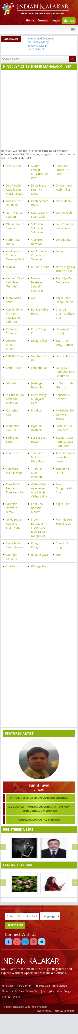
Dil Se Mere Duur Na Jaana (38, 189)
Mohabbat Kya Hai (13, 428)
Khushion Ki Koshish (63, 397)
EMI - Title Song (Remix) (64, 343)
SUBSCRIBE (15, 925)
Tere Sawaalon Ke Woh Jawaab (65, 457)
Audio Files (17, 991)
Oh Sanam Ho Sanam (15, 226)
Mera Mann (63, 201)
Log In (56, 20)
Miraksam (37, 410)
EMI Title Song (15, 356)
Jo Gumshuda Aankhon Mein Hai (15, 399)
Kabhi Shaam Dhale (39, 203)
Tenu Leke (13, 453)
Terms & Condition (64, 1010)
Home (30, 20)
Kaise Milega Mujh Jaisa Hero (39, 399)
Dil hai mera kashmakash (64, 187)
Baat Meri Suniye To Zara (62, 170)
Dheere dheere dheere (11, 345)
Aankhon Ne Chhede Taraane (39, 255)
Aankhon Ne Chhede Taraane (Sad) (15, 255)
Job (43, 991)
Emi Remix (13, 566)
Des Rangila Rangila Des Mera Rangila (14, 189)
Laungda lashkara (11, 557)
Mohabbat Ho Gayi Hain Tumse (65, 414)
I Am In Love (14, 368)
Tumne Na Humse (13, 242)
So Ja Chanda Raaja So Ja (64, 226)
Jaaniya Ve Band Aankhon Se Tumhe (65, 372)
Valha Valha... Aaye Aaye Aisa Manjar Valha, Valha (40, 490)
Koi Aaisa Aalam (12, 412)
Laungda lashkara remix (11, 508)
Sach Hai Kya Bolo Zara (64, 428)
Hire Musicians (42, 985)
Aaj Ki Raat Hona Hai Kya (64, 300)
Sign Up (69, 20)
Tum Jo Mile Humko (63, 471)
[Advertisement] (38, 109)
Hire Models (60, 985)
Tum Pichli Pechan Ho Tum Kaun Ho (15, 488)
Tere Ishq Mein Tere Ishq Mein (37, 457)
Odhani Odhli (64, 212)
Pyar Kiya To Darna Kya (64, 280)
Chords (6, 996)
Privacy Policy (43, 1010)
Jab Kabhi (12, 383)
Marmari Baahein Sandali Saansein (37, 284)
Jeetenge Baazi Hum (38, 385)
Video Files (32, 991)
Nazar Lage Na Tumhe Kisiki (65, 269)
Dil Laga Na (38, 566)
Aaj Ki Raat (63, 504)
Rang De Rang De (36, 545)
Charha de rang (62, 545)
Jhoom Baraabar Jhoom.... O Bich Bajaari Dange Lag (39, 528)
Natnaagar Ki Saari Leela (39, 214)
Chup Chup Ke (38, 331)
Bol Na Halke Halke (39, 311)
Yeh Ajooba (63, 240)
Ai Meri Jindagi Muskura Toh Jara (40, 172)
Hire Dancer (24, 985)
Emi (58, 555)
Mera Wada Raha (13, 300)
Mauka (10, 267)
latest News (11, 39)
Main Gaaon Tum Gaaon (64, 521)
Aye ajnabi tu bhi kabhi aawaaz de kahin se (14, 315)
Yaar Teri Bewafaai (37, 242)
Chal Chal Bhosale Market (37, 508)
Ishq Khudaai (39, 368)
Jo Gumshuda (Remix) (65, 385)
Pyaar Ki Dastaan (36, 428)
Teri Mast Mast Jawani (14, 471)
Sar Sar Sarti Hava (39, 439)
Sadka (60, 251)
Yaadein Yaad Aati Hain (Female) (15, 282)
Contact (43, 20)
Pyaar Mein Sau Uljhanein (15, 545)
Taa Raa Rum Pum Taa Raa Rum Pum (64, 442)
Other (5, 991)
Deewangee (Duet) (63, 331)
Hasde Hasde (64, 356)
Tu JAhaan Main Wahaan (37, 473)
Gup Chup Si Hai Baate (14, 203)
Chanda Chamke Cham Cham (65, 313)
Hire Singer (8, 985)
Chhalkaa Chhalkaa (12, 331)
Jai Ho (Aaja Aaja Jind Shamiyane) (13, 523)
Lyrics (51, 991)
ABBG (35, 298)
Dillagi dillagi (39, 341)
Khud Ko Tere (40, 267)
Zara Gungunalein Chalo (64, 488)
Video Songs (64, 991)
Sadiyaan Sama (12, 439)
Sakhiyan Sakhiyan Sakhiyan (37, 228)
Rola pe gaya (39, 555)
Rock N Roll (13, 166)
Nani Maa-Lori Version (15, 214)
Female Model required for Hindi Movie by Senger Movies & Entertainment (41, 44)
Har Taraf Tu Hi (39, 358)
